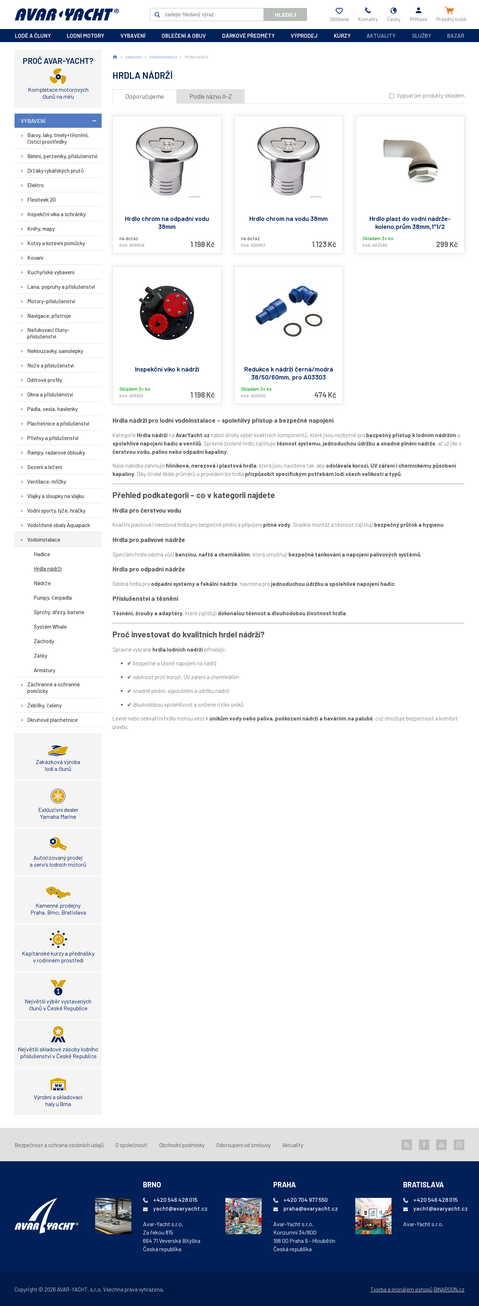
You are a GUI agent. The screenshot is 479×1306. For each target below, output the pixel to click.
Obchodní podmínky (182, 1145)
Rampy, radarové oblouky (56, 452)
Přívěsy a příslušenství (52, 438)
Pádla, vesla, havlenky (52, 409)
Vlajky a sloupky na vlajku (55, 496)
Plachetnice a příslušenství (58, 423)
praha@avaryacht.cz (310, 1208)
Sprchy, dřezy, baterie (59, 612)
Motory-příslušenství (51, 301)
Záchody (44, 641)
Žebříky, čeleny (44, 705)
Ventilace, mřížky (46, 481)
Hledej (285, 15)
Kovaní (35, 257)
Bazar (455, 35)
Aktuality (381, 35)
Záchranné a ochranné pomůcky (53, 687)
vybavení (133, 35)
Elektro (35, 185)
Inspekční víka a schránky (56, 214)
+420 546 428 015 (175, 1199)
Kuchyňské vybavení (50, 272)
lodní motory (85, 35)
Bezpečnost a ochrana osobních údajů (59, 1145)
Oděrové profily (44, 380)
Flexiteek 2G (41, 199)
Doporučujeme (144, 96)
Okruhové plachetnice (52, 719)
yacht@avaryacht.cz (180, 1208)
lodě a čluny (33, 35)
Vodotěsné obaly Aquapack (58, 525)
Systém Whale (50, 626)
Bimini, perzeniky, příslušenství (62, 156)
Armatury (44, 670)
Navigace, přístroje (49, 315)
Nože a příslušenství (50, 365)
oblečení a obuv (183, 35)
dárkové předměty (248, 35)
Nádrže (42, 583)
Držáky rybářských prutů (55, 170)
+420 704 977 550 (305, 1199)
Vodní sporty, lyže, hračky (56, 510)
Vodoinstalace (43, 539)
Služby (421, 35)
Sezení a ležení (44, 467)
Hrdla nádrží (48, 568)
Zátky (40, 655)
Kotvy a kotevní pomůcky (56, 243)
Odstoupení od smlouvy (243, 1145)
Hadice (42, 554)
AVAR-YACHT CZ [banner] (67, 14)
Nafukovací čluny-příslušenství (48, 333)
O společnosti (131, 1145)
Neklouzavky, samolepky (55, 351)
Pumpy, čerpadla (53, 597)
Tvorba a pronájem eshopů (401, 1289)
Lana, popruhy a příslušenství (61, 286)
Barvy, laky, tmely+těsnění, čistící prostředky (58, 138)
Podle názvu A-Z (210, 96)
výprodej (304, 35)
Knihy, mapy (41, 228)
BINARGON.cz (449, 1289)
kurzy (342, 35)
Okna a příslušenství (50, 394)
